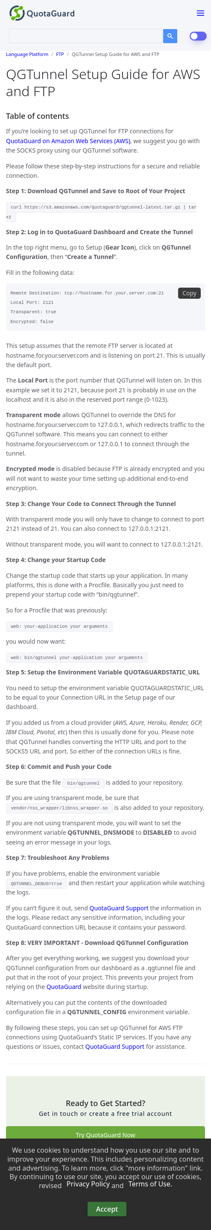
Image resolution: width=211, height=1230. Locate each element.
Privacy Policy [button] (88, 1184)
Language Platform (27, 54)
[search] (80, 35)
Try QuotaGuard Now (105, 1135)
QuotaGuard (64, 987)
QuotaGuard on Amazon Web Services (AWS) (68, 141)
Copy (189, 293)
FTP (60, 54)
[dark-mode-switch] (198, 36)
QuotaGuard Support (118, 908)
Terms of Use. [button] (150, 1184)
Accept (107, 1209)
